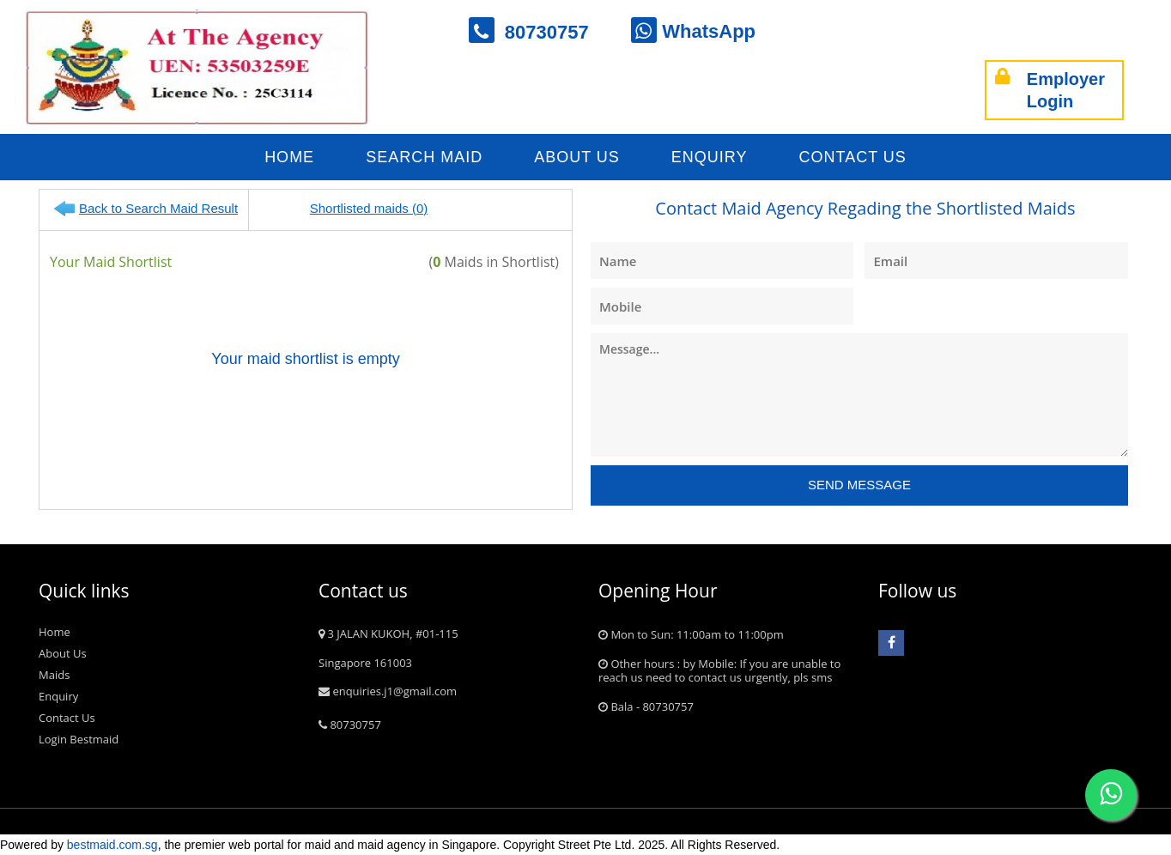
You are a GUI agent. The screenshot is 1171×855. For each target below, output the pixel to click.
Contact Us (853, 157)
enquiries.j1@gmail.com (388, 691)
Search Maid (424, 157)
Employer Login (1050, 90)
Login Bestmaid (78, 739)
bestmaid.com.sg (112, 845)
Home (289, 157)
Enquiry (709, 157)
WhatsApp (693, 31)
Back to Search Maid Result (158, 208)
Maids (54, 675)
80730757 (539, 32)
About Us (577, 157)
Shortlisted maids (362, 208)
